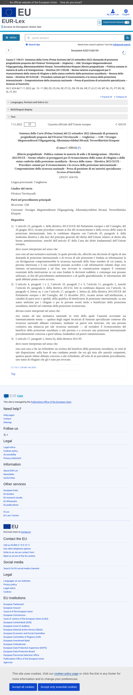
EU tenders (8, 489)
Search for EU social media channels (21, 563)
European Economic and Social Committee (24, 628)
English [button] (126, 7)
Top (13, 369)
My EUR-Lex (113, 7)
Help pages (9, 410)
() (79, 143)
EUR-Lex (13, 16)
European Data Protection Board (19, 646)
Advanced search (121, 39)
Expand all (106, 92)
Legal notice (9, 442)
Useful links (9, 473)
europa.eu (26, 527)
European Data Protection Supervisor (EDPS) (25, 643)
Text (11, 112)
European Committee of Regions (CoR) (22, 632)
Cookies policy (10, 446)
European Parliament (13, 599)
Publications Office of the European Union (51, 397)
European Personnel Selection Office (21, 650)
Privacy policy (10, 579)
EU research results (13, 492)
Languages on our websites (16, 576)
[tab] (67, 97)
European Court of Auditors (16, 621)
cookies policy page (61, 673)
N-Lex (6, 507)
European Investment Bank (16, 635)
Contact (7, 414)
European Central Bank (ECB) (17, 617)
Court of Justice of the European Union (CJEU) (25, 614)
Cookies (7, 587)
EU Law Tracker (11, 510)
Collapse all (120, 92)
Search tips (33, 39)
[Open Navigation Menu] (11, 32)
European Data (10, 485)
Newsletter (8, 469)
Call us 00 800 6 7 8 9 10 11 (16, 540)
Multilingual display (19, 104)
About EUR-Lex (10, 465)
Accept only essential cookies (59, 686)
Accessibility (9, 449)
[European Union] (10, 521)
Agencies (8, 657)
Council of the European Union (18, 606)
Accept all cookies (23, 686)
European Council (11, 603)
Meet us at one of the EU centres (19, 551)
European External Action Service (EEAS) (23, 625)
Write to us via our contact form (18, 547)
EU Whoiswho (10, 496)
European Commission (14, 610)
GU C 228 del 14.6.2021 (25, 362)
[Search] (127, 33)
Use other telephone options (17, 544)
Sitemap (7, 417)
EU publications (11, 500)
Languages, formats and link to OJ (27, 97)
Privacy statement (12, 453)
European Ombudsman (14, 639)
